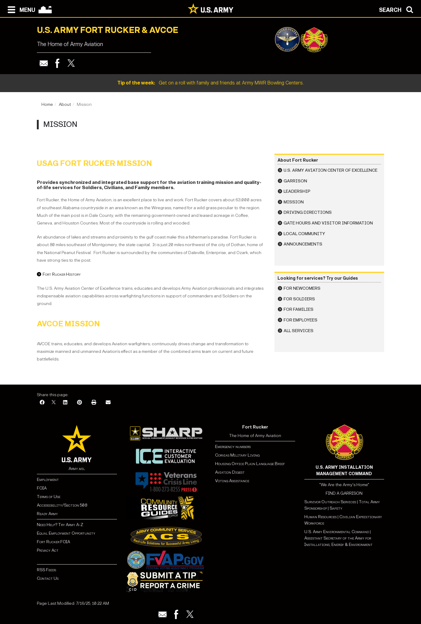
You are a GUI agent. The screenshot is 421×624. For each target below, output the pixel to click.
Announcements (303, 244)
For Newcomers (302, 288)
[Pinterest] (79, 402)
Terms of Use (48, 496)
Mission (294, 202)
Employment (48, 479)
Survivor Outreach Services (330, 501)
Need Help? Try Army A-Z (60, 524)
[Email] (108, 402)
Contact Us (47, 578)
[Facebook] (42, 402)
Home (47, 104)
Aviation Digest (230, 472)
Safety (336, 508)
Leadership (297, 191)
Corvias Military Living (237, 455)
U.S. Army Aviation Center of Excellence (330, 170)
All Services (298, 330)
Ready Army (47, 513)
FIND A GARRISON (344, 493)
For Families (298, 309)
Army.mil (77, 468)
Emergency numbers (233, 446)
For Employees (300, 320)
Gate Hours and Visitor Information (328, 223)
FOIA (42, 488)
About (65, 104)
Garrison (295, 181)
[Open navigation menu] (20, 9)
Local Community (304, 233)
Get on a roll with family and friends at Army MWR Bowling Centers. (210, 83)
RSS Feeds (46, 569)
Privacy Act (47, 550)
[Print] (94, 402)
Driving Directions (308, 212)
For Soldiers (299, 299)
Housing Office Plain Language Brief (250, 463)
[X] (53, 402)
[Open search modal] (397, 9)
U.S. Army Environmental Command (336, 531)
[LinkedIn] (65, 402)
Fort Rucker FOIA (53, 541)
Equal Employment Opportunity (66, 533)
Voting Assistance (232, 480)
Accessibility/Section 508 (62, 505)
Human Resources (320, 516)
